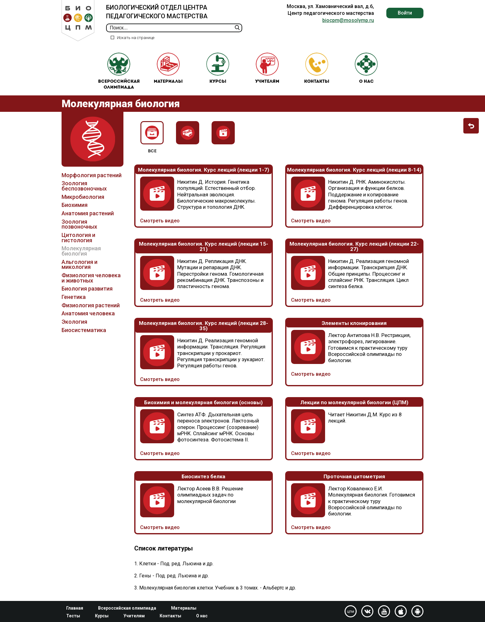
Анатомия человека (88, 313)
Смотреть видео (160, 220)
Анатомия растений (88, 213)
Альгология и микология (79, 264)
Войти (405, 13)
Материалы (168, 68)
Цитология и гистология (78, 237)
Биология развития (87, 289)
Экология (74, 321)
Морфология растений (92, 175)
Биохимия (75, 205)
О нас (366, 68)
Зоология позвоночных (79, 224)
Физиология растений (91, 305)
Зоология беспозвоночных (84, 186)
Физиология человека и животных (91, 278)
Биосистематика (84, 330)
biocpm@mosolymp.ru (348, 20)
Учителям (267, 68)
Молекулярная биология (81, 251)
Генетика (74, 297)
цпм (350, 611)
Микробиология (83, 197)
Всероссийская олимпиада (119, 71)
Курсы (217, 68)
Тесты (73, 615)
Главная (74, 608)
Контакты (316, 68)
